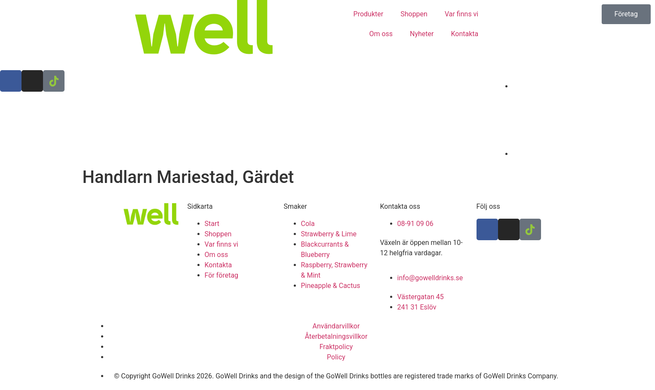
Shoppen (413, 14)
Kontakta (464, 34)
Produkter (369, 14)
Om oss (381, 34)
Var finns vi (461, 14)
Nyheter (422, 34)
